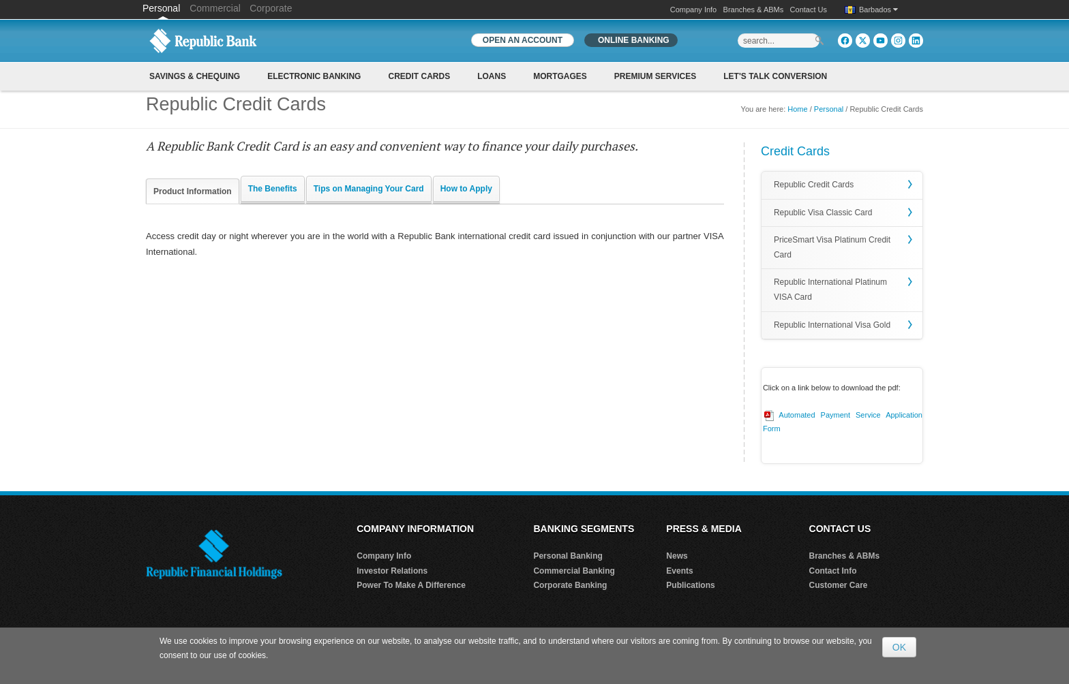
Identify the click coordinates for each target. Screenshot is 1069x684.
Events (679, 571)
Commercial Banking (573, 571)
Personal (162, 8)
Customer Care (838, 585)
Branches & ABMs (753, 9)
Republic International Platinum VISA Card (830, 289)
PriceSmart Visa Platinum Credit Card (832, 247)
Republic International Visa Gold (832, 325)
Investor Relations (392, 571)
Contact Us (808, 9)
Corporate (271, 8)
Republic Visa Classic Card (823, 212)
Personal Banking (567, 556)
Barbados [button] (878, 9)
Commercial (215, 8)
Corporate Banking (570, 585)
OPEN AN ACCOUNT (522, 40)
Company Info (693, 9)
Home (797, 109)
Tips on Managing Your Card (369, 188)
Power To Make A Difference (411, 585)
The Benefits (272, 188)
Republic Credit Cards (814, 184)
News (676, 556)
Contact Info (833, 571)
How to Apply (466, 188)
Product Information (192, 191)
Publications (690, 585)
